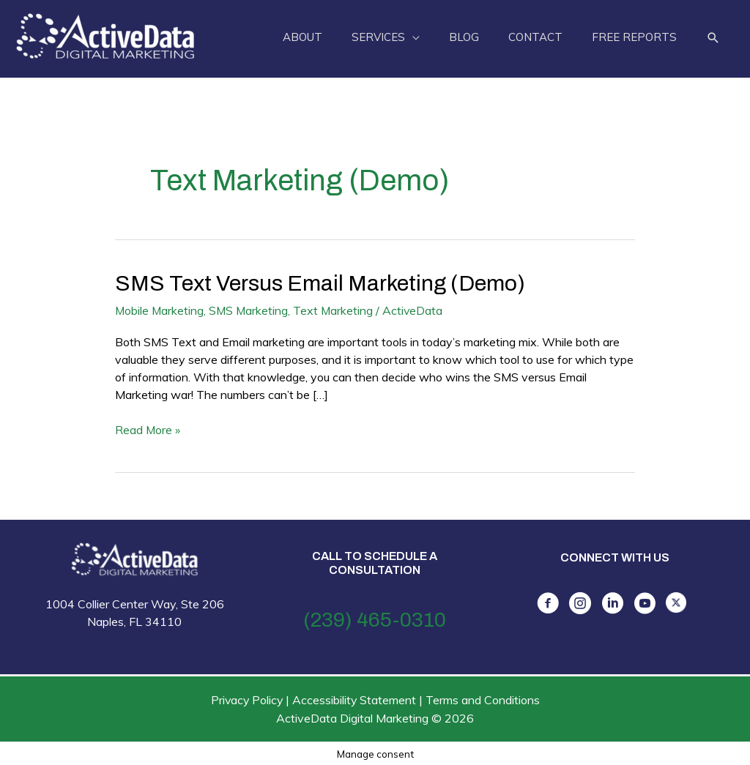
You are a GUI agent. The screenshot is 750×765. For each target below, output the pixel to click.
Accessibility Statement (355, 699)
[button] (713, 38)
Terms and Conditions (484, 699)
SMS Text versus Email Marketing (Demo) (320, 283)
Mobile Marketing (160, 310)
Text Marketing (336, 310)
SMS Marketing (250, 310)
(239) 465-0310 (374, 619)
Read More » (148, 430)
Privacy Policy (246, 699)
